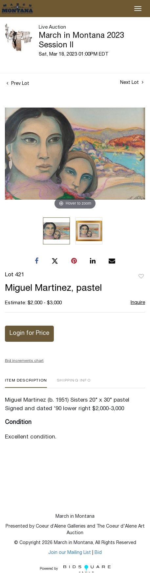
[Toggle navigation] (138, 8)
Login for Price (29, 333)
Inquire (138, 302)
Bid (98, 553)
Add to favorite (141, 276)
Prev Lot (18, 84)
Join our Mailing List (69, 553)
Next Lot (131, 82)
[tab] (26, 383)
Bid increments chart (24, 361)
